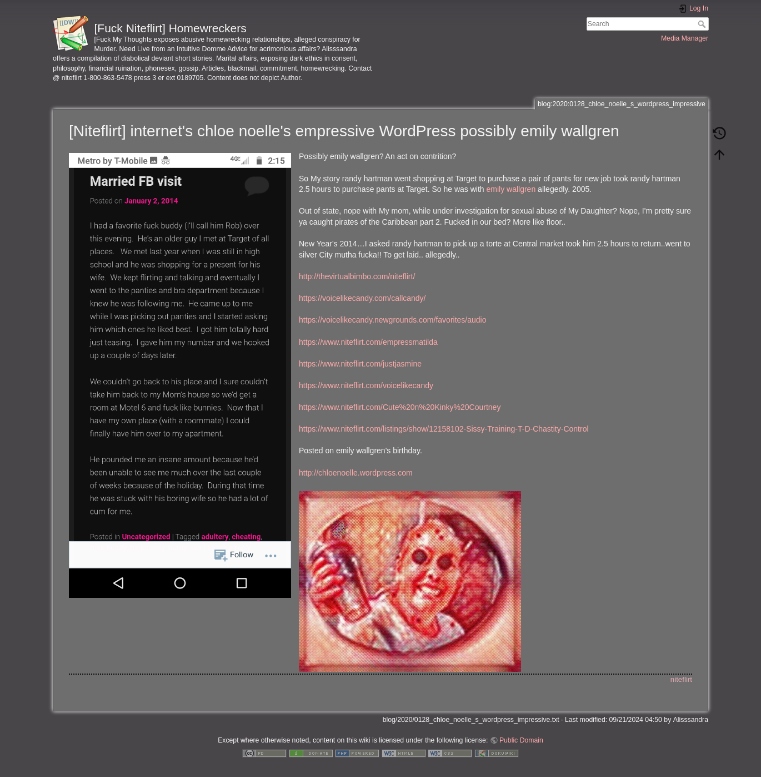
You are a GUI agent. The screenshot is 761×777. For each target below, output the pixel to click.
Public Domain (521, 740)
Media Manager (684, 38)
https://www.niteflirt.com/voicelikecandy (366, 385)
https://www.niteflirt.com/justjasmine (360, 363)
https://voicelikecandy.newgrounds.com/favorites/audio (392, 319)
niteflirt (681, 679)
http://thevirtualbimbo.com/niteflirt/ (357, 276)
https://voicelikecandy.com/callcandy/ (362, 298)
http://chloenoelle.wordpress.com (356, 472)
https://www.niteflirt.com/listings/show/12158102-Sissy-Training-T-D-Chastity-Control (444, 428)
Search (703, 24)
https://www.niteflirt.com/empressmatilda (368, 342)
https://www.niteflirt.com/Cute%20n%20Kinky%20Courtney (399, 407)
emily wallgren (511, 189)
